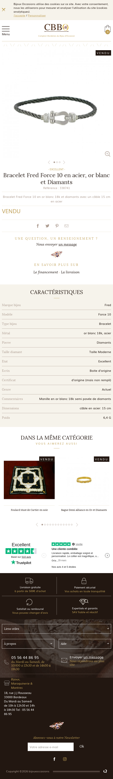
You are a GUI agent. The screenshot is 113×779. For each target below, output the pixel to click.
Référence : (51, 188)
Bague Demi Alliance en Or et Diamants (84, 510)
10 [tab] (66, 524)
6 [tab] (55, 524)
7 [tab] (58, 524)
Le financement (45, 272)
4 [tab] (50, 524)
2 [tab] (57, 162)
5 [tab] (53, 524)
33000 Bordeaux (15, 697)
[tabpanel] (56, 103)
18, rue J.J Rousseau (17, 693)
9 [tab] (63, 524)
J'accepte (19, 15)
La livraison (70, 272)
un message (68, 244)
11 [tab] (69, 524)
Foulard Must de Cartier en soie (29, 510)
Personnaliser (37, 15)
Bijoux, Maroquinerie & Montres (22, 683)
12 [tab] (71, 524)
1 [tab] (54, 162)
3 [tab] (59, 162)
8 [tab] (61, 524)
